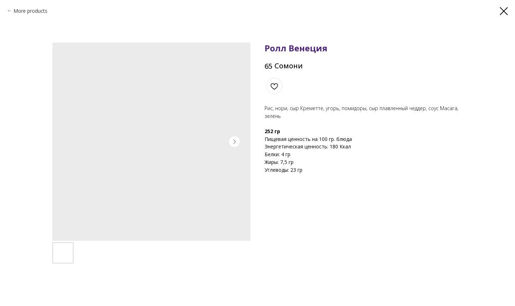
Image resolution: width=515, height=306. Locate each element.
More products (30, 10)
